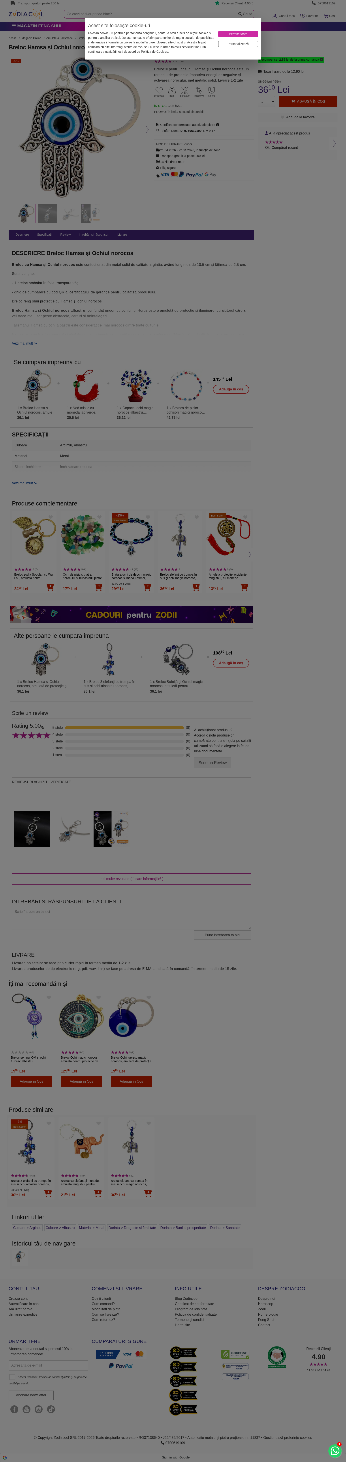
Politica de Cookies (154, 51)
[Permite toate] (238, 34)
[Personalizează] (238, 44)
